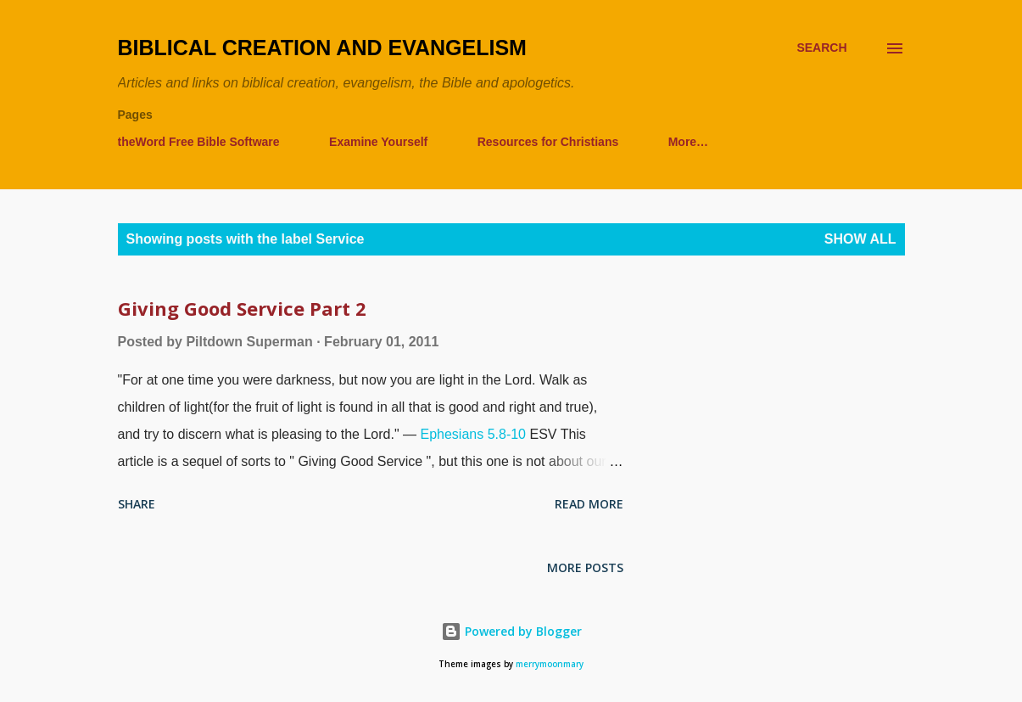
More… (688, 142)
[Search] (821, 48)
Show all (860, 239)
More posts (585, 567)
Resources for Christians (548, 142)
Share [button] (136, 504)
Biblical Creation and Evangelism (322, 47)
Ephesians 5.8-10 (473, 434)
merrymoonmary (550, 664)
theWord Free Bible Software (199, 142)
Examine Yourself (378, 142)
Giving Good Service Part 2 (242, 308)
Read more (589, 504)
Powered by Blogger (511, 631)
